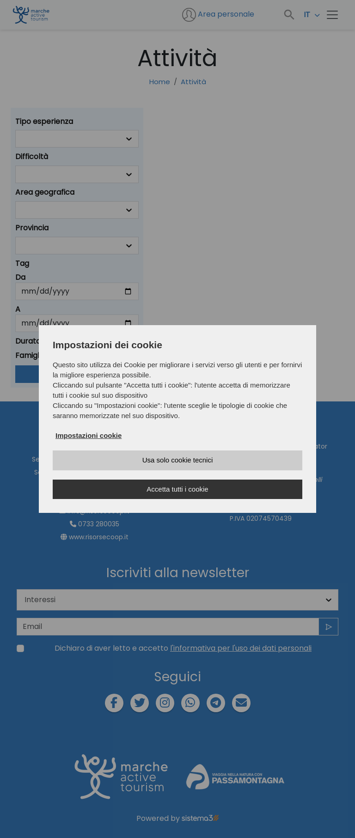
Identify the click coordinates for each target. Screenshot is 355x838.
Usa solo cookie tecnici (177, 460)
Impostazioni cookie (88, 435)
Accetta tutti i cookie (177, 489)
